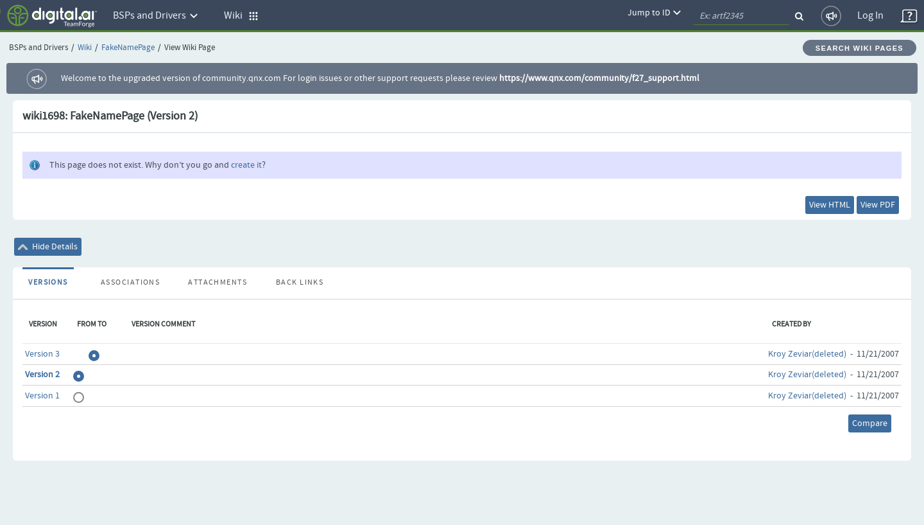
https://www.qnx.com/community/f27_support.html (599, 78)
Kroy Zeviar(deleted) (807, 354)
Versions (48, 283)
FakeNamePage (128, 47)
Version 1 (42, 396)
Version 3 (42, 354)
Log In (870, 15)
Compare (869, 423)
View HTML (829, 205)
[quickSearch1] (741, 16)
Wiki (85, 47)
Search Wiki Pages (859, 48)
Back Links (299, 283)
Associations (130, 283)
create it (246, 165)
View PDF (877, 205)
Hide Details (48, 247)
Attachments (217, 283)
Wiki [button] (241, 15)
